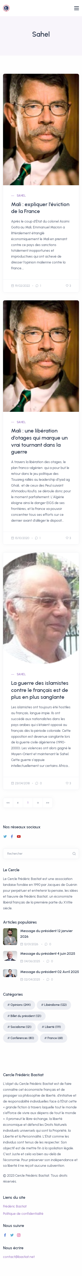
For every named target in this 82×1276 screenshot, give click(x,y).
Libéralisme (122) (55, 1005)
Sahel (21, 195)
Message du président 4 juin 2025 (47, 953)
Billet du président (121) (26, 1016)
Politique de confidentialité (23, 1214)
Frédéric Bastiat (15, 1206)
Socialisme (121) (21, 1027)
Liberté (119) (53, 1027)
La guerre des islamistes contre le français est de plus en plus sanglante (39, 690)
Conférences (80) (22, 1038)
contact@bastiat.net (19, 1257)
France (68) (55, 1038)
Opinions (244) (21, 1005)
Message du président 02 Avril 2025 (49, 972)
